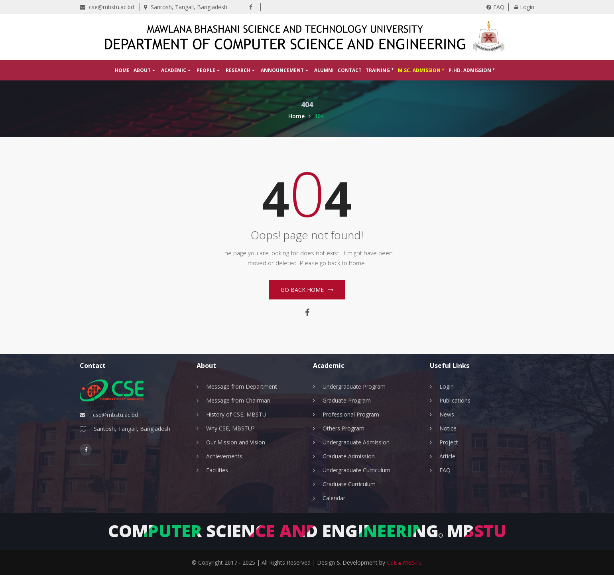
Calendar (334, 498)
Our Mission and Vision (235, 442)
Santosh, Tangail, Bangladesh (185, 7)
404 (319, 116)
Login (524, 7)
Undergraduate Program (354, 386)
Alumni (324, 70)
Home (122, 70)
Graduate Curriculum (349, 484)
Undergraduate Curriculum (356, 470)
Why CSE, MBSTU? (230, 428)
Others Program (343, 428)
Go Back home (307, 289)
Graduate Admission (349, 456)
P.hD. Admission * (472, 70)
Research (240, 70)
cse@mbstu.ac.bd (107, 7)
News (446, 414)
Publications (454, 400)
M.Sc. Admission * (421, 70)
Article (447, 456)
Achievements (224, 456)
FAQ (495, 7)
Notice (448, 428)
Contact (350, 70)
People (208, 70)
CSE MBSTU (405, 562)
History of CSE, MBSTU (236, 414)
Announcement (284, 70)
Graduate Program (347, 400)
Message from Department (241, 386)
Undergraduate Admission (356, 442)
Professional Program (351, 414)
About (144, 70)
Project (448, 442)
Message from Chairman (238, 400)
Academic (176, 70)
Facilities (217, 470)
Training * (380, 70)
